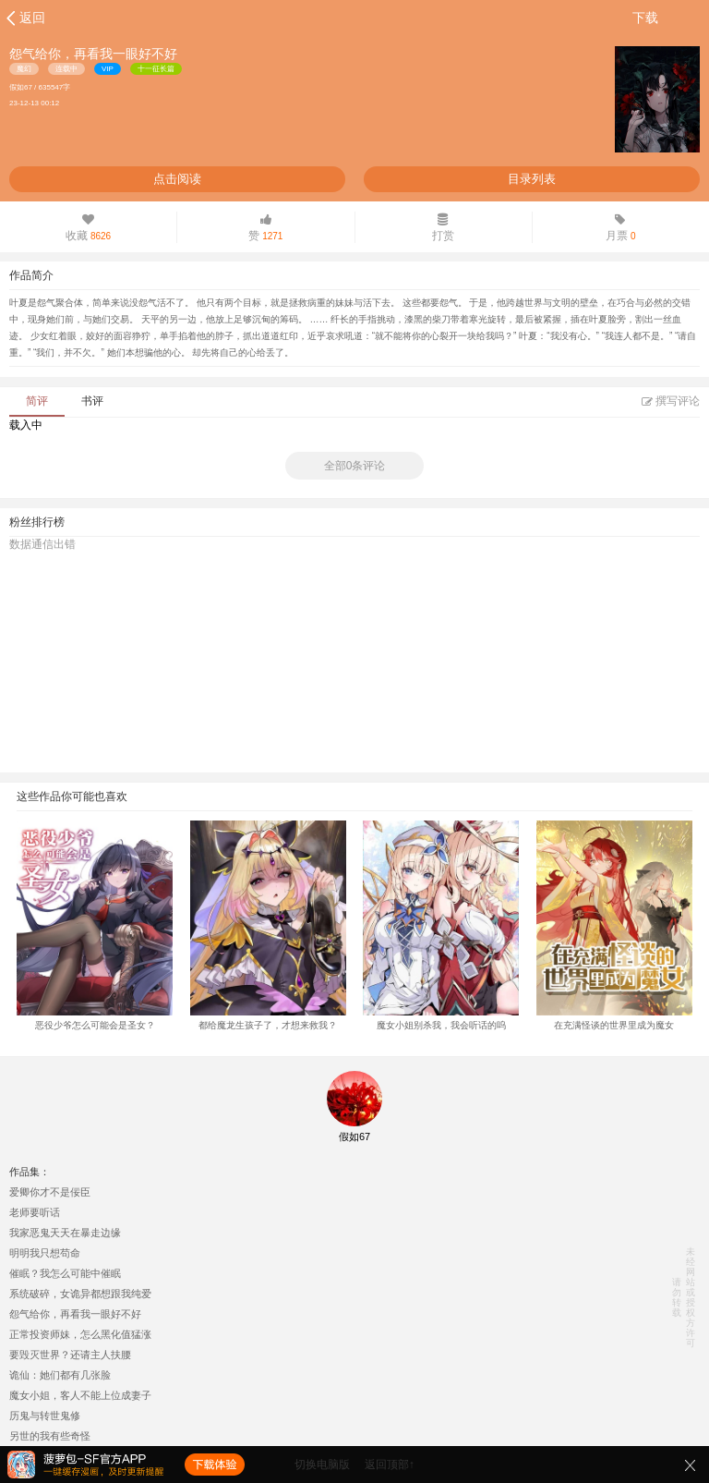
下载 (645, 17)
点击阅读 (177, 179)
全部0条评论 (355, 465)
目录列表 (532, 179)
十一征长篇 (156, 69)
